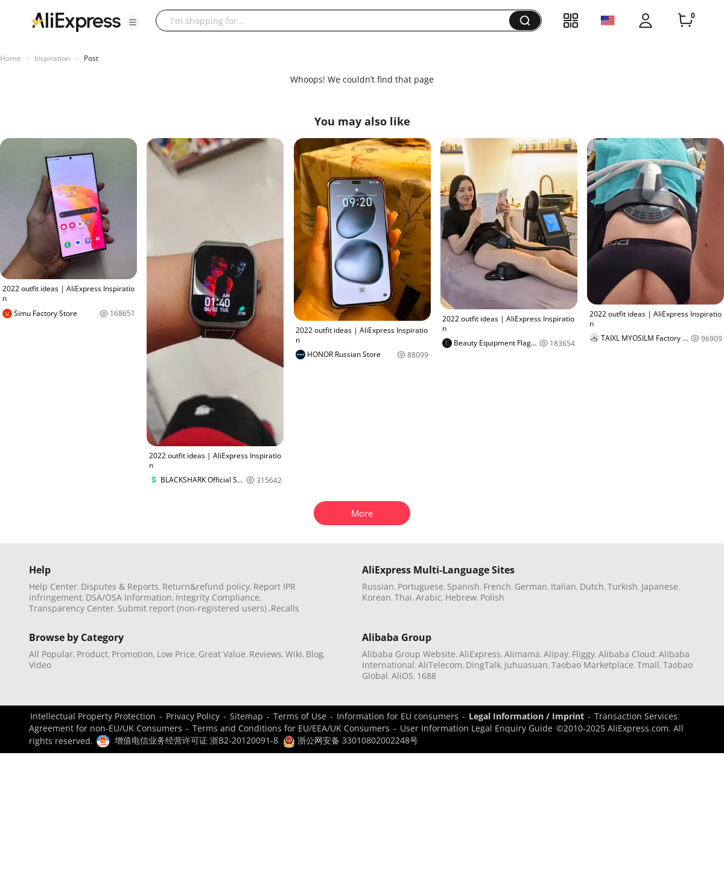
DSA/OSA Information (129, 597)
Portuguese (420, 586)
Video (40, 665)
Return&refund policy (206, 586)
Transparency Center (71, 608)
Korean (376, 597)
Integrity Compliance (217, 597)
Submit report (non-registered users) (192, 608)
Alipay (556, 654)
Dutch (592, 586)
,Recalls (283, 608)
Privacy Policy (193, 716)
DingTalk (483, 665)
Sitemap (246, 716)
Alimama (522, 654)
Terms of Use (299, 716)
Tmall (648, 665)
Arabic (429, 597)
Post (91, 58)
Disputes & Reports (120, 586)
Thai (403, 597)
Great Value (222, 654)
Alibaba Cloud (627, 654)
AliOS (402, 675)
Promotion (132, 654)
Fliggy (583, 654)
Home (10, 58)
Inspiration (52, 58)
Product (92, 654)
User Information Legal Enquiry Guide (476, 728)
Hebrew (461, 597)
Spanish (463, 586)
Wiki (293, 654)
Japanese (659, 586)
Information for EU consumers (398, 716)
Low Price (176, 654)
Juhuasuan (526, 665)
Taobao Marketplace (592, 665)
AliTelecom (440, 665)
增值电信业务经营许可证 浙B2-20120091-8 (196, 740)
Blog (314, 654)
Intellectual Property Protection (93, 716)
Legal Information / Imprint (526, 716)
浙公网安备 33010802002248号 (350, 740)
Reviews (265, 654)
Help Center (53, 586)
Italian (563, 586)
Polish (492, 597)
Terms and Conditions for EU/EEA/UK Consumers (291, 728)
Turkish (623, 586)
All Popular (51, 654)
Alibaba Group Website (409, 654)
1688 (426, 675)
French (497, 586)
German (531, 586)
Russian (378, 586)
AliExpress (480, 654)
